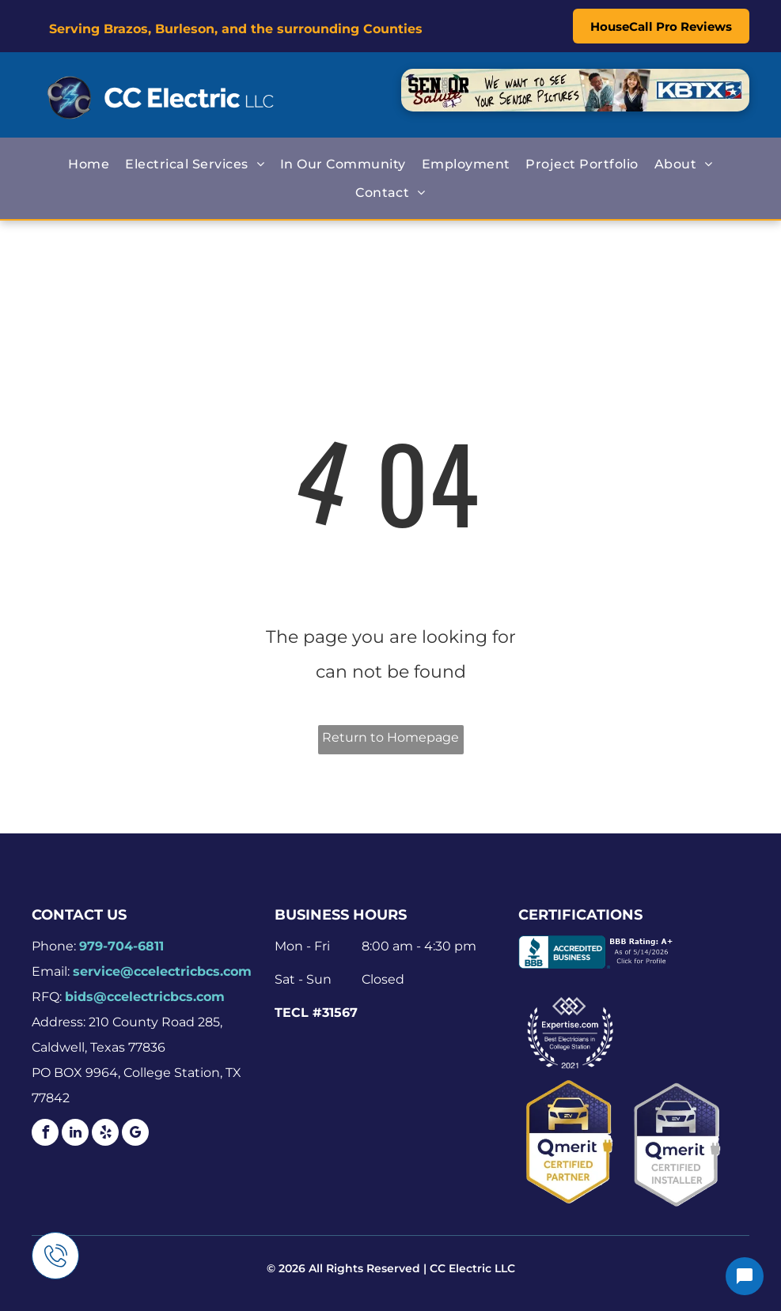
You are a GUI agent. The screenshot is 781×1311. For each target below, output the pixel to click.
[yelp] (105, 1134)
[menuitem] (88, 164)
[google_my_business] (135, 1134)
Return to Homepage (390, 737)
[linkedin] (75, 1134)
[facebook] (45, 1134)
